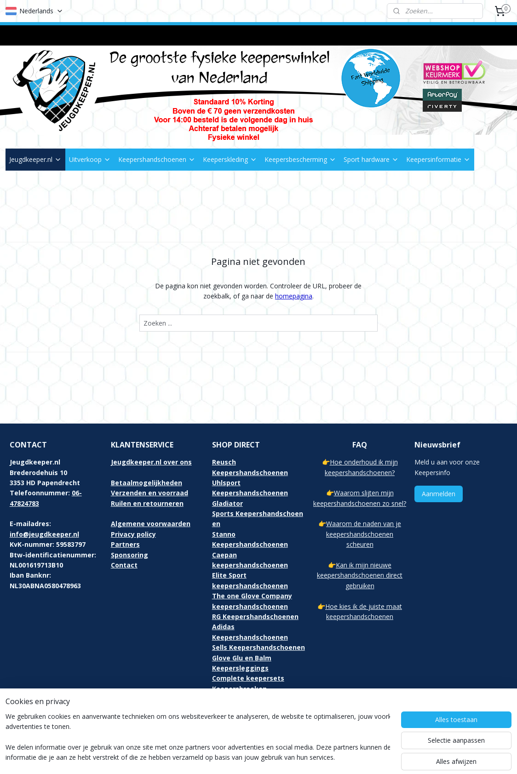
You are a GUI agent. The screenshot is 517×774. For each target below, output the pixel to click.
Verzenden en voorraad (149, 492)
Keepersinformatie (438, 159)
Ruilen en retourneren (147, 503)
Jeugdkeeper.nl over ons (151, 462)
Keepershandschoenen (156, 159)
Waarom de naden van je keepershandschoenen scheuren (363, 534)
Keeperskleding (230, 159)
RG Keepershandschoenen (255, 616)
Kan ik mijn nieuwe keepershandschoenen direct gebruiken (359, 575)
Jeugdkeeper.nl (35, 159)
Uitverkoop (90, 159)
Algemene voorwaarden (150, 523)
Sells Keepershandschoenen (258, 647)
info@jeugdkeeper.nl (44, 534)
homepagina (293, 296)
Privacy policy (133, 534)
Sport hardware (371, 159)
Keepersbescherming (300, 159)
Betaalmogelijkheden (146, 482)
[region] (198, 737)
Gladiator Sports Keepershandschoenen (257, 513)
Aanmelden (438, 493)
